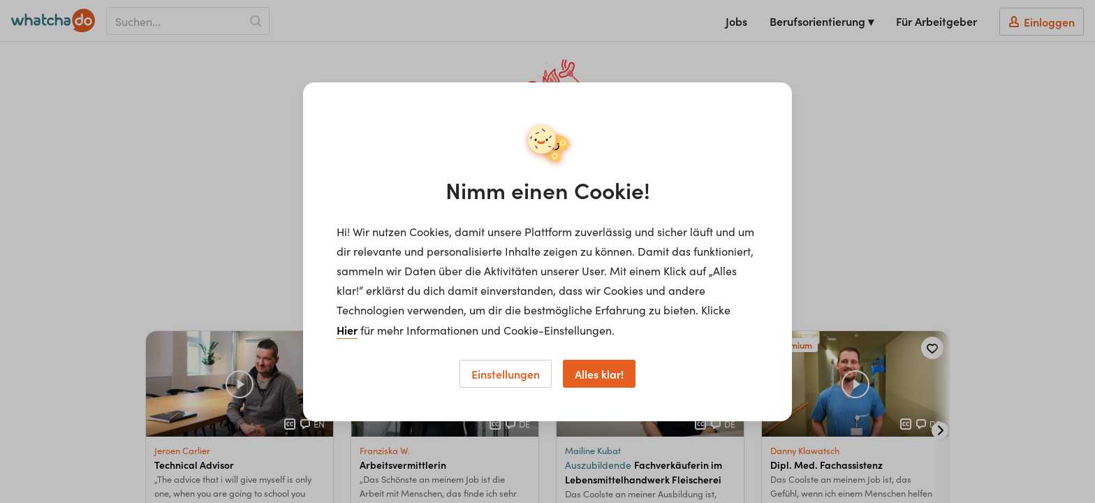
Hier (347, 329)
